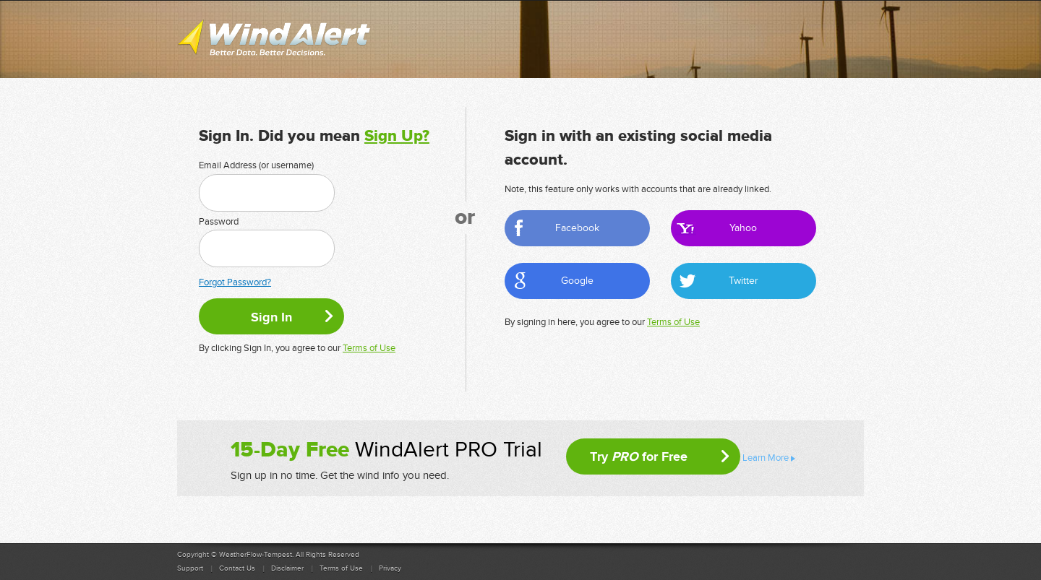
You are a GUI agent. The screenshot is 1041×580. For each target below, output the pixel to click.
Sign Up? (396, 136)
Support (190, 568)
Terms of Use (369, 348)
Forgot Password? (235, 282)
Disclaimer (287, 568)
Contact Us (237, 568)
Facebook (577, 228)
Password (219, 222)
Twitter (743, 280)
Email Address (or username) (256, 165)
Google (577, 280)
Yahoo (743, 228)
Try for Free (638, 456)
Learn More (765, 458)
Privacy (390, 568)
